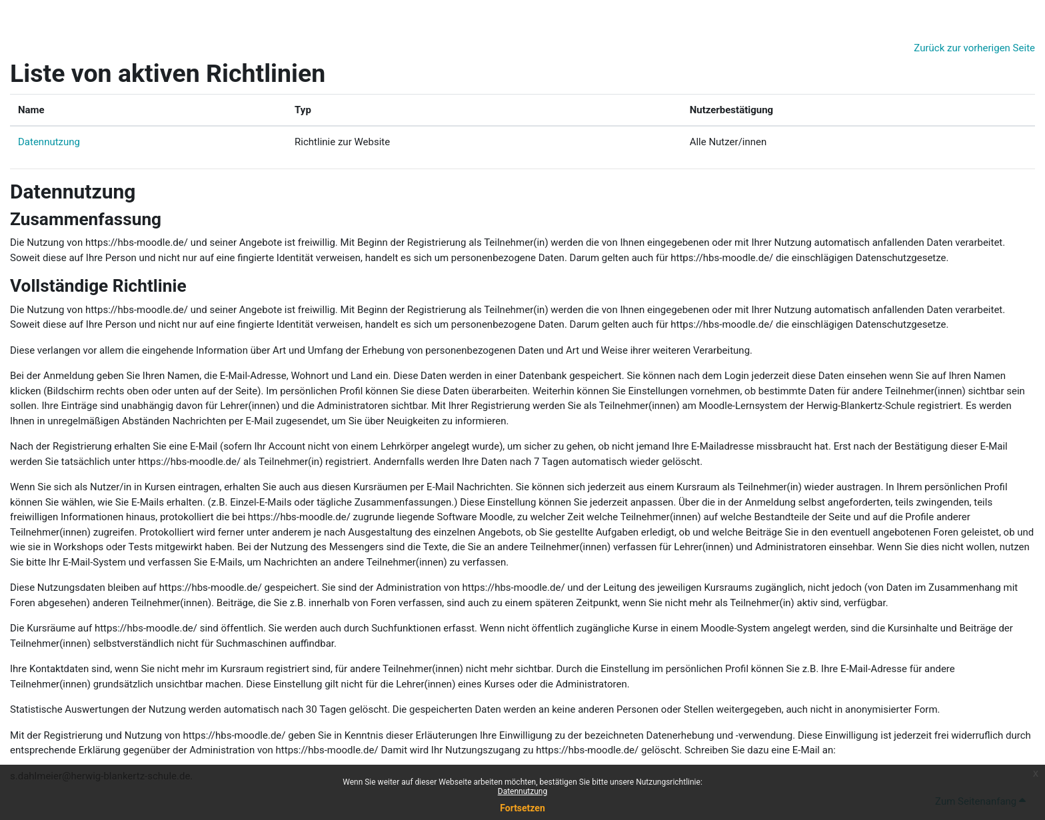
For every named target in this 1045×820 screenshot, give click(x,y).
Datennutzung (49, 142)
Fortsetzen (522, 808)
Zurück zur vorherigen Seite (974, 48)
